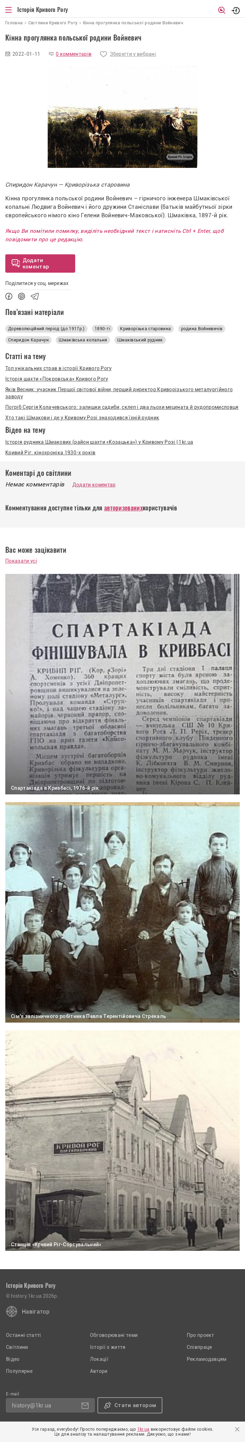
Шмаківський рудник (140, 340)
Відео (13, 1359)
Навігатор (35, 1311)
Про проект (200, 1335)
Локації (99, 1359)
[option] (122, 117)
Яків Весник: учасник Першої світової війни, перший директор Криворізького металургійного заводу (119, 393)
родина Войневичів (201, 328)
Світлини (17, 1347)
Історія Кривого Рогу (42, 9)
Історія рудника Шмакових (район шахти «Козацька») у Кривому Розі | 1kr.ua (99, 442)
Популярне (19, 1371)
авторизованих (123, 507)
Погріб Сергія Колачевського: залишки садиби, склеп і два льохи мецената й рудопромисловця (121, 407)
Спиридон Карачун (28, 340)
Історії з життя (108, 1347)
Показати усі (21, 561)
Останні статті (23, 1335)
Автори (99, 1371)
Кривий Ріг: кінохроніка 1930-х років (50, 452)
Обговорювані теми (114, 1335)
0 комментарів (73, 54)
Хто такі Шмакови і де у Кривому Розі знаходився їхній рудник (82, 417)
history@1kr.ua (31, 1405)
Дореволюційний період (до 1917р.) (46, 328)
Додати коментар (94, 484)
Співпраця (199, 1347)
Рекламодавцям (207, 1359)
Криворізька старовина (145, 328)
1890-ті (102, 328)
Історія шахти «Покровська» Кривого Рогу (56, 379)
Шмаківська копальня (83, 340)
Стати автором (135, 1405)
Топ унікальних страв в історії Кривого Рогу (58, 368)
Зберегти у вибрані (133, 54)
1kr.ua (143, 1429)
